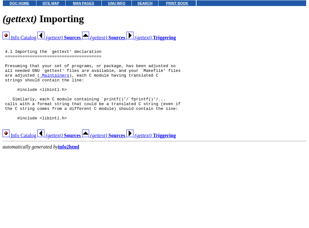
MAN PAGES (83, 3)
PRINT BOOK (177, 3)
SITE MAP (50, 3)
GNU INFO (117, 3)
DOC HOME (19, 3)
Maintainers (54, 82)
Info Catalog (19, 37)
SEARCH (145, 3)
